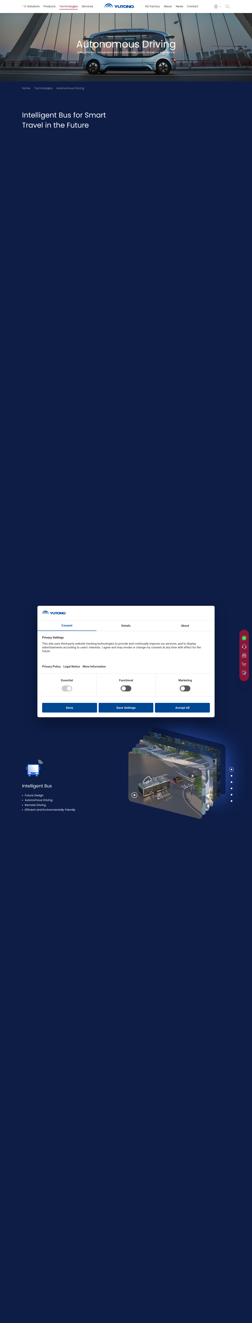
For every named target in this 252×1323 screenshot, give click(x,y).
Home (26, 88)
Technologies (43, 88)
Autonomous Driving (70, 88)
